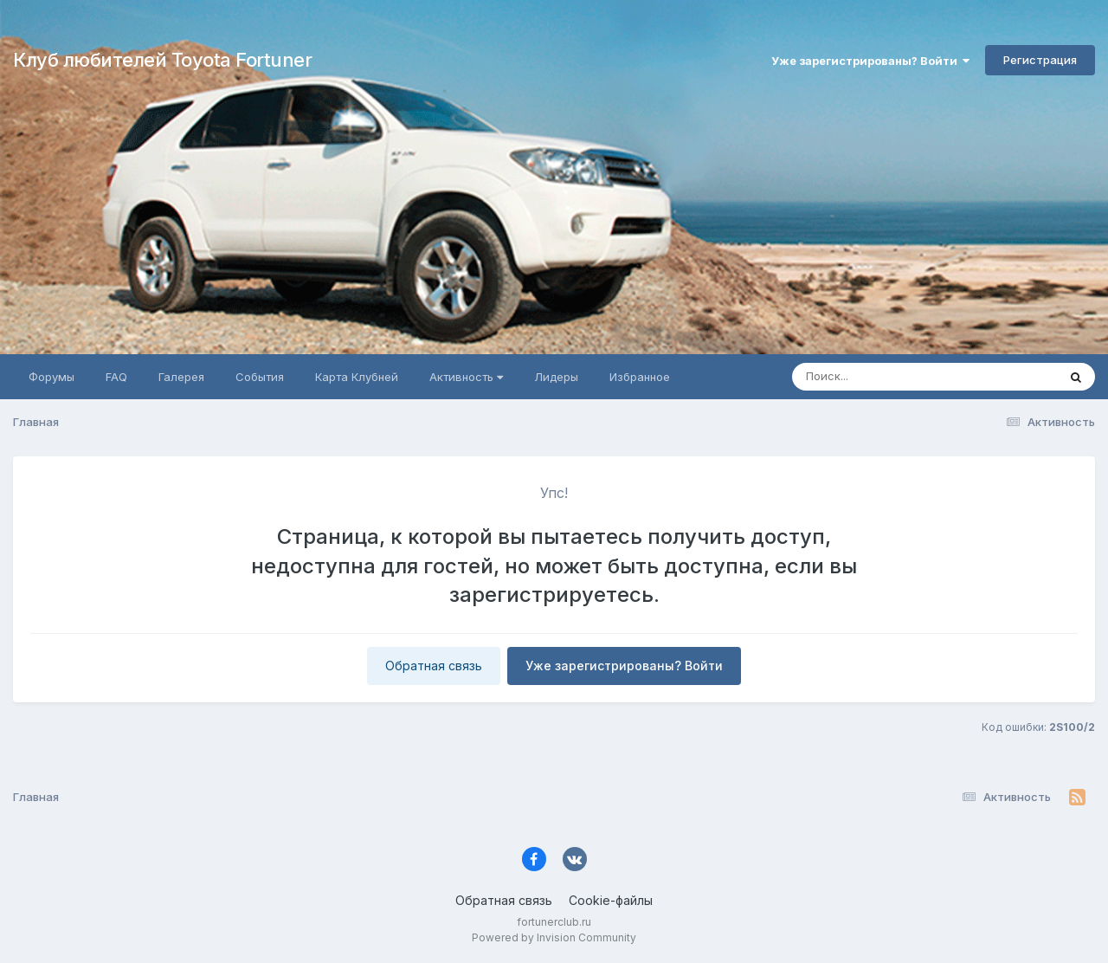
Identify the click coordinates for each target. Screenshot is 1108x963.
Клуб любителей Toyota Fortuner (162, 59)
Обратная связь (433, 665)
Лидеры (556, 377)
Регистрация (1040, 60)
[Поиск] (891, 377)
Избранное (639, 377)
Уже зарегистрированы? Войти (870, 61)
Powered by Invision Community (554, 937)
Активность (466, 377)
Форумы (51, 377)
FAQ (116, 377)
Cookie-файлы (611, 900)
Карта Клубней (356, 377)
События (259, 377)
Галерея (181, 377)
